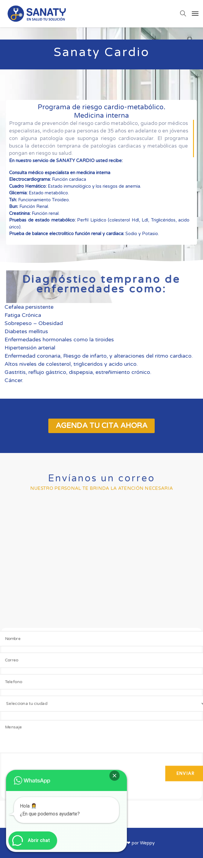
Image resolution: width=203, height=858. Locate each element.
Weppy (147, 843)
